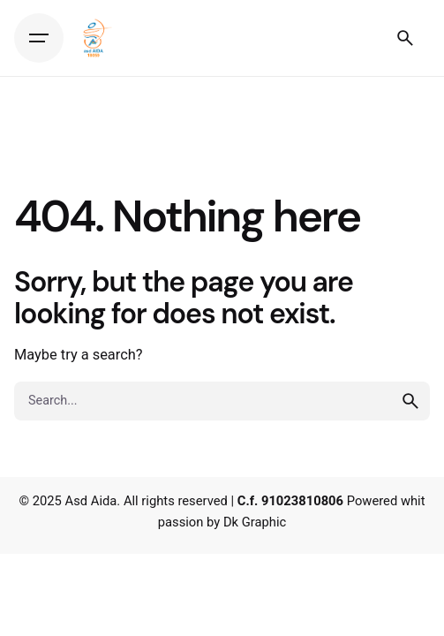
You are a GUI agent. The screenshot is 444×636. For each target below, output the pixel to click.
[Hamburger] (39, 38)
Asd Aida (91, 501)
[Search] (405, 38)
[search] (410, 401)
